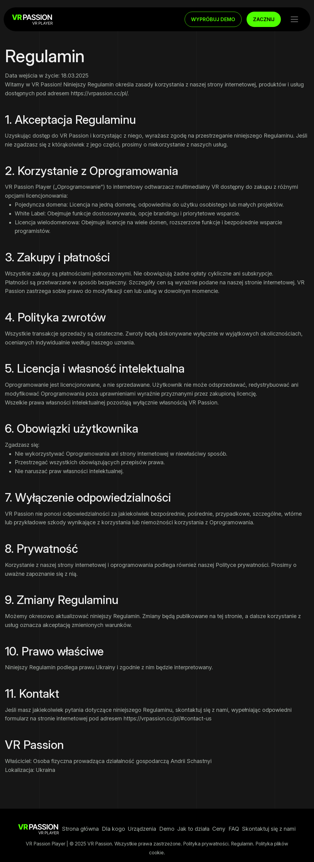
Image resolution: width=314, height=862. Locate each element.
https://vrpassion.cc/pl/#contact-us (168, 718)
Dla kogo (113, 829)
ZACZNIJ (263, 19)
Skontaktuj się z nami (269, 829)
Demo (166, 829)
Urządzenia (142, 829)
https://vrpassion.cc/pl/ (99, 93)
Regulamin (242, 844)
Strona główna (80, 829)
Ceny (218, 829)
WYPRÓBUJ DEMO (213, 19)
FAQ (233, 829)
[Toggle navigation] (294, 19)
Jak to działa (193, 829)
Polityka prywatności (205, 844)
